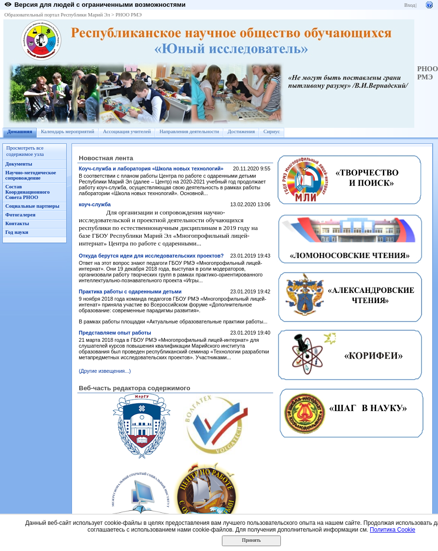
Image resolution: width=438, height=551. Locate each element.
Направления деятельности (189, 131)
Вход (409, 5)
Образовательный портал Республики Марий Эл (57, 14)
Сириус (271, 131)
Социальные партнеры (32, 206)
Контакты (17, 223)
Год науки (16, 232)
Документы (18, 164)
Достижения (241, 131)
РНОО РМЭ (129, 14)
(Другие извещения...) (105, 371)
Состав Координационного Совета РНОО (27, 192)
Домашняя (19, 131)
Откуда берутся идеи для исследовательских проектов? (151, 256)
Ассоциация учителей (127, 131)
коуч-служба (95, 204)
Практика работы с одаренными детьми (130, 291)
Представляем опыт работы (115, 333)
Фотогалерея (20, 214)
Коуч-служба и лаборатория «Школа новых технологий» (151, 168)
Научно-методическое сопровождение (30, 175)
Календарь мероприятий (67, 131)
